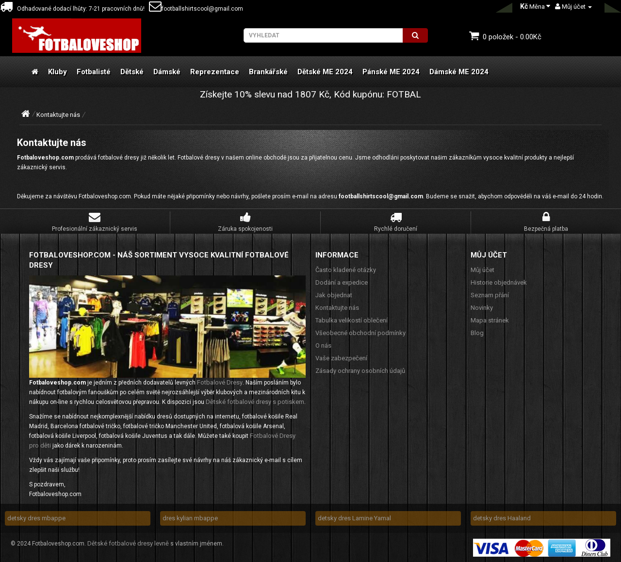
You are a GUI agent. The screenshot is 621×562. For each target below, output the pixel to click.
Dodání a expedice (341, 282)
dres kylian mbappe (190, 518)
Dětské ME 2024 (325, 71)
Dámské (166, 71)
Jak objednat (333, 295)
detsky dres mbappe (36, 518)
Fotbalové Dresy (220, 382)
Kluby (57, 71)
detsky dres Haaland (502, 518)
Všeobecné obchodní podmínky (360, 333)
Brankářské (268, 71)
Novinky (482, 307)
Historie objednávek (499, 282)
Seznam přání (490, 295)
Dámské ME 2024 (459, 71)
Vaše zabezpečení (341, 358)
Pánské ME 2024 (391, 71)
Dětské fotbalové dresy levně (128, 543)
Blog (477, 333)
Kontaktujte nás (58, 114)
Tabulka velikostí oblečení (351, 320)
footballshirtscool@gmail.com (196, 8)
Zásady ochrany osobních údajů (360, 370)
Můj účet (482, 269)
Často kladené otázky (345, 269)
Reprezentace (214, 71)
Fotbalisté (94, 71)
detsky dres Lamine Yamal (354, 518)
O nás (323, 345)
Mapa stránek (490, 320)
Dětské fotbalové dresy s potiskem (255, 401)
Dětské (132, 71)
